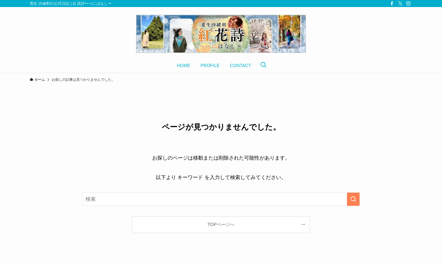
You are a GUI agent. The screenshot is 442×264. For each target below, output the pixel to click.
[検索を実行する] (353, 199)
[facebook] (392, 3)
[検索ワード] (221, 199)
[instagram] (408, 3)
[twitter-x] (400, 3)
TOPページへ (221, 224)
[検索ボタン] (263, 65)
